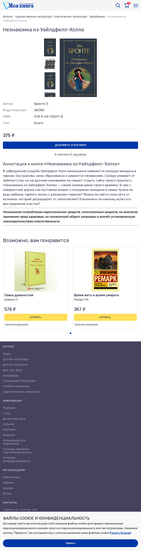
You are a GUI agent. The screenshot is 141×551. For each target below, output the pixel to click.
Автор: (8, 104)
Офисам (8, 482)
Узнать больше (120, 533)
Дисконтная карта (14, 418)
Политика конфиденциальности (17, 459)
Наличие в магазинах (16, 324)
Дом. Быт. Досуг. (13, 370)
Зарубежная (97, 16)
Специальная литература (19, 380)
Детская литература (15, 359)
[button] (70, 333)
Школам (8, 488)
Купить (35, 317)
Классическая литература (70, 16)
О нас (6, 413)
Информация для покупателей (14, 442)
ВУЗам (7, 493)
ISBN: (7, 116)
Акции (7, 353)
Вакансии (9, 434)
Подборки (9, 407)
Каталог (8, 16)
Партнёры (9, 429)
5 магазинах (78, 154)
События (8, 424)
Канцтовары (10, 375)
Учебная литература (16, 386)
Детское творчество (15, 364)
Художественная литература (33, 16)
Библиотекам (11, 477)
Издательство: (15, 110)
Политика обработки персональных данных (17, 451)
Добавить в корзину (70, 145)
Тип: (6, 123)
